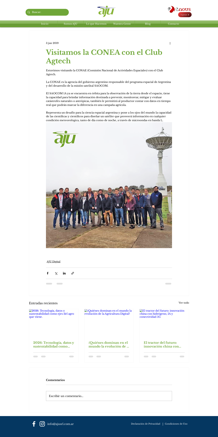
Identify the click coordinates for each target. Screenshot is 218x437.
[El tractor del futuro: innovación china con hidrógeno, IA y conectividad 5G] (164, 323)
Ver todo (184, 302)
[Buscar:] (47, 12)
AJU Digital (53, 261)
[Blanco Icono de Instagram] (42, 423)
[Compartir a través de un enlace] (72, 273)
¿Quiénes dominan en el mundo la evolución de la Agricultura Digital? (109, 344)
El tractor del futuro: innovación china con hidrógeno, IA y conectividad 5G (161, 344)
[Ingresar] (185, 14)
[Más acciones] (170, 43)
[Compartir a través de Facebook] (47, 273)
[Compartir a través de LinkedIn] (64, 273)
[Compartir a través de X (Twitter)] (56, 273)
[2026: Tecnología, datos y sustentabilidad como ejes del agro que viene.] (53, 323)
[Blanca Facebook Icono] (33, 423)
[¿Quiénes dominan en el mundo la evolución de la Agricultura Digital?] (109, 323)
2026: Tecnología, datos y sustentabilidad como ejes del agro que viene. (53, 344)
